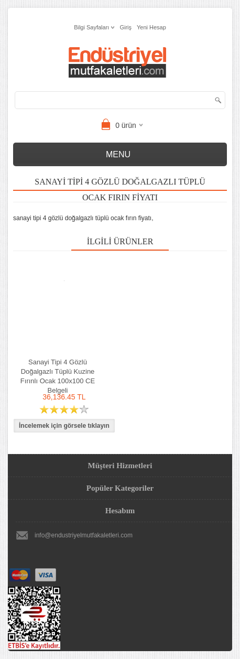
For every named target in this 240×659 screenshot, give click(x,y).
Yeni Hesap (151, 27)
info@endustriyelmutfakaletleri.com (84, 535)
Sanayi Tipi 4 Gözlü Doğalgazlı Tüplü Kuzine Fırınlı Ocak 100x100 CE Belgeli (57, 376)
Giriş (125, 27)
